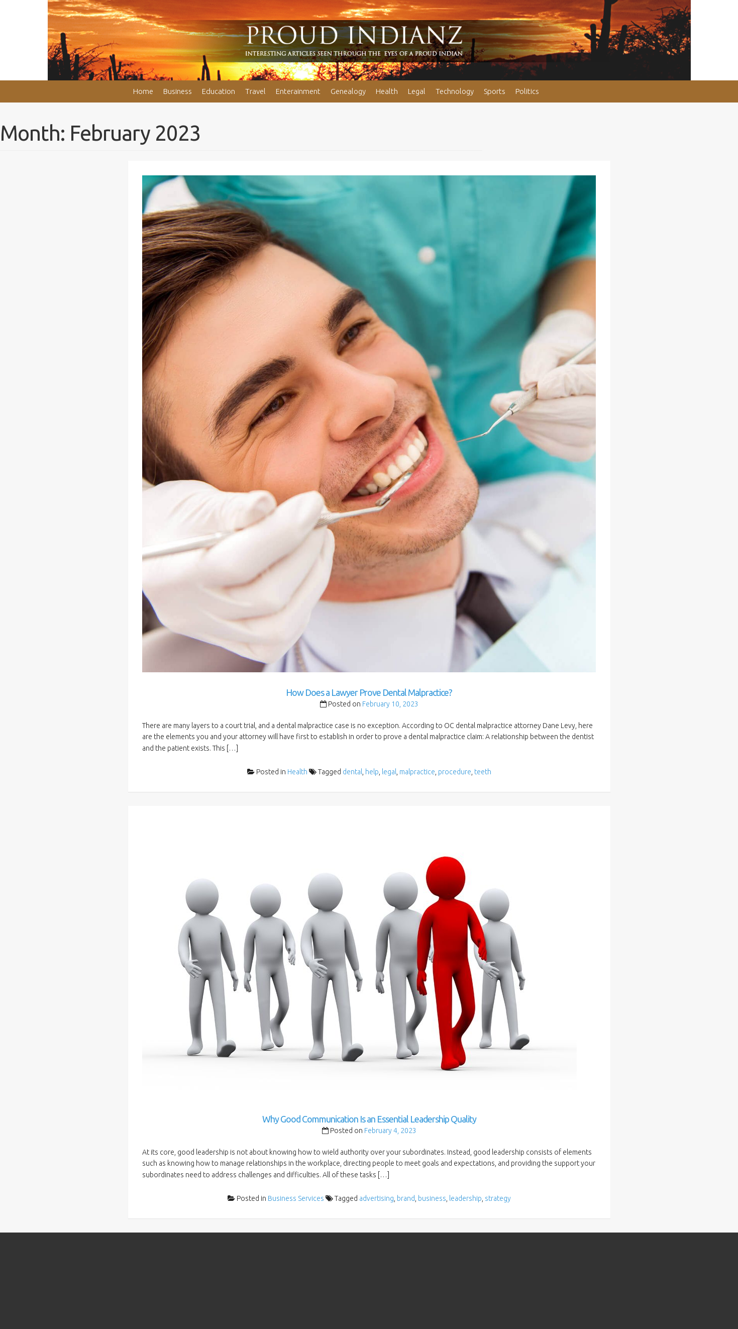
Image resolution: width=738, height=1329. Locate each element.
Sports (494, 91)
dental (352, 772)
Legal (417, 91)
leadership (465, 1198)
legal (389, 772)
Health (387, 91)
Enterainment (298, 91)
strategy (498, 1198)
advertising (376, 1198)
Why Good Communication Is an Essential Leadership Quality (369, 1119)
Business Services (296, 1198)
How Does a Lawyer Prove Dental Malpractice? (369, 692)
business (432, 1198)
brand (406, 1198)
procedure (454, 772)
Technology (455, 91)
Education (218, 91)
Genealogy (348, 91)
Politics (527, 91)
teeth (482, 772)
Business (177, 91)
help (372, 772)
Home (143, 91)
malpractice (417, 772)
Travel (255, 91)
